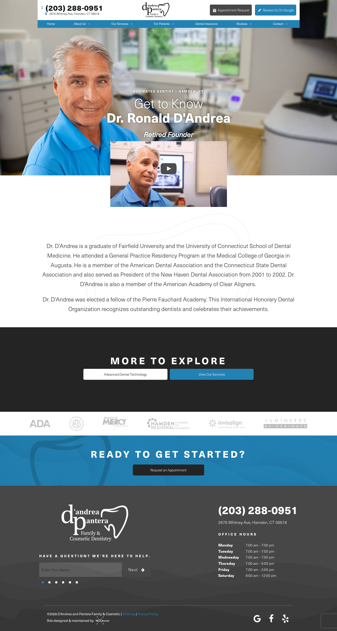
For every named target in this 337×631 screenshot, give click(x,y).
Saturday (226, 575)
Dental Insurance (207, 24)
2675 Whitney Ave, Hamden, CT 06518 (71, 13)
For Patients (165, 23)
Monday (225, 545)
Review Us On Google (275, 10)
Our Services (123, 23)
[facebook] (271, 618)
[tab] (42, 582)
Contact (281, 23)
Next (137, 569)
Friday (223, 569)
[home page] (156, 10)
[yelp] (285, 618)
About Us (83, 23)
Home (51, 24)
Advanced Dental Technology (127, 374)
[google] (257, 618)
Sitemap (128, 614)
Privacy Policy (147, 614)
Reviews (245, 23)
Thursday (226, 563)
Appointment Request (231, 10)
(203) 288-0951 (71, 7)
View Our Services (209, 374)
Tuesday (225, 551)
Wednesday (228, 557)
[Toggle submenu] (89, 23)
